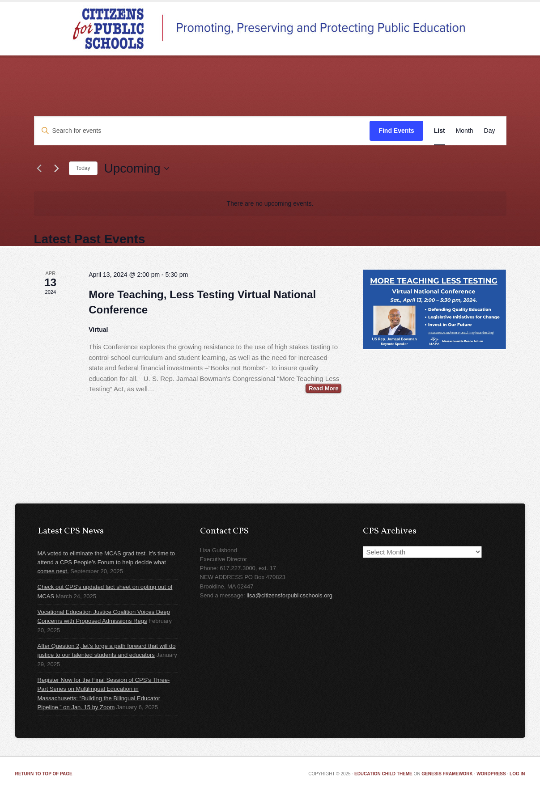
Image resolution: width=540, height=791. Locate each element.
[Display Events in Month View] (464, 131)
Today (83, 168)
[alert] (270, 203)
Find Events (396, 130)
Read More (323, 388)
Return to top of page (43, 773)
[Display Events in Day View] (489, 131)
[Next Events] (56, 168)
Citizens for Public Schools (270, 28)
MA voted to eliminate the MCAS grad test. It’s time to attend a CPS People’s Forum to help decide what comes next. (106, 562)
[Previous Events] (39, 168)
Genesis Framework (446, 773)
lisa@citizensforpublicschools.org (289, 595)
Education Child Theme (383, 773)
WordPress (491, 773)
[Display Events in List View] (439, 131)
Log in (517, 773)
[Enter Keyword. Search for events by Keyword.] (202, 131)
